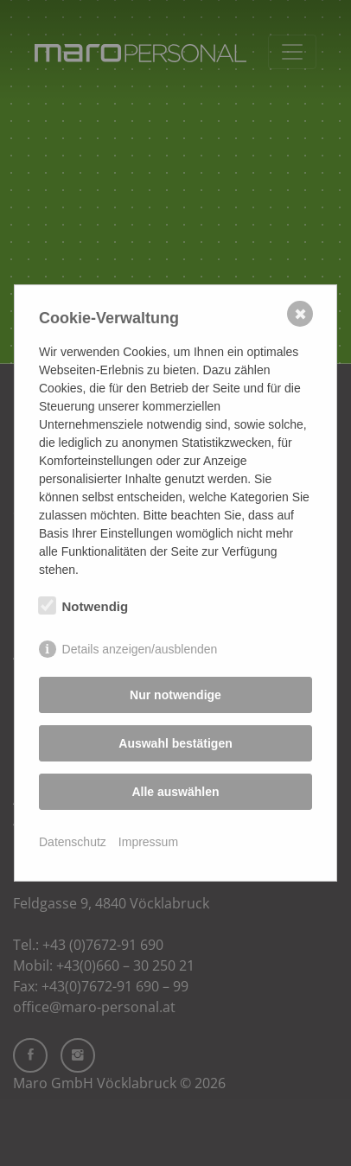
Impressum (148, 842)
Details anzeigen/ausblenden (140, 649)
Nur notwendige (175, 695)
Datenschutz (72, 842)
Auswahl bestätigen (175, 743)
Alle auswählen (175, 792)
